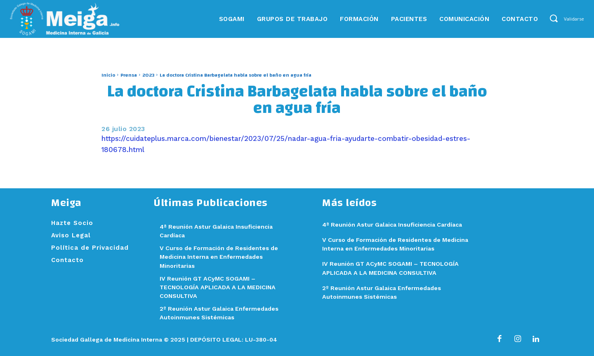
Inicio (108, 75)
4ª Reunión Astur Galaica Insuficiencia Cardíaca (395, 224)
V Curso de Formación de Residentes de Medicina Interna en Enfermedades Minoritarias (222, 256)
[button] (553, 18)
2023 (148, 75)
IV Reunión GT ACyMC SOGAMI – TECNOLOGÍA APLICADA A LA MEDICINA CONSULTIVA (220, 286)
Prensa (128, 75)
